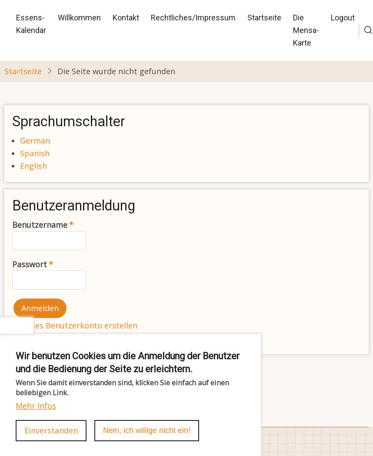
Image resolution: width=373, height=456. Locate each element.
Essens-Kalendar (31, 24)
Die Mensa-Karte (306, 30)
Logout (343, 17)
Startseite (264, 17)
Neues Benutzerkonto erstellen (78, 325)
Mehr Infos (36, 416)
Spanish (35, 153)
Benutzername (39, 225)
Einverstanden (51, 441)
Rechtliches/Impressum (193, 17)
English (33, 166)
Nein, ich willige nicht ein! (146, 440)
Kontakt (126, 17)
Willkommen (79, 17)
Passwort (29, 264)
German (35, 140)
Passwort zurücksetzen (63, 338)
